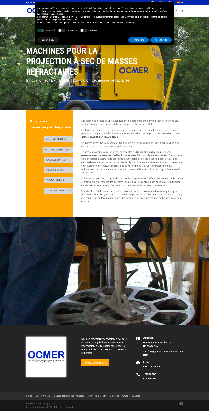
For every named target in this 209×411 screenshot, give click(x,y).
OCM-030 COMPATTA (57, 149)
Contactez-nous (95, 362)
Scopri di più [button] (48, 40)
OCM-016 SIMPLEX (56, 139)
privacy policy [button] (138, 8)
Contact (136, 395)
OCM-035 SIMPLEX (56, 159)
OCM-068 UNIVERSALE (59, 190)
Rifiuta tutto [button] (138, 40)
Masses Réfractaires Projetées (69, 395)
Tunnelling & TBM (97, 395)
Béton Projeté (43, 395)
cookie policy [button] (58, 14)
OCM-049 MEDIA (55, 180)
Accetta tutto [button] (161, 40)
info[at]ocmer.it (151, 366)
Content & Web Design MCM (41, 403)
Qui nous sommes (119, 395)
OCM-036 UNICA (55, 170)
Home (29, 395)
